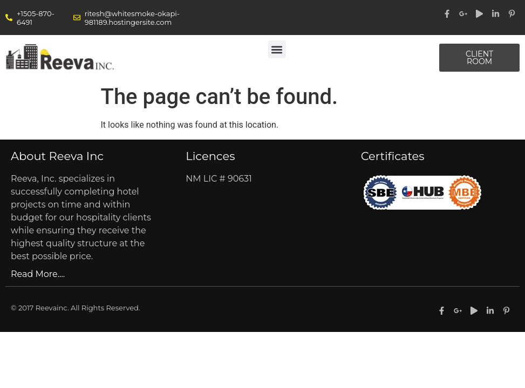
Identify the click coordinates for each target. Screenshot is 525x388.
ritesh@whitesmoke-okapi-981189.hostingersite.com (132, 17)
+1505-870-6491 (35, 17)
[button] (277, 49)
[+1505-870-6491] (8, 17)
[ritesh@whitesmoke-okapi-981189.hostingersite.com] (76, 17)
